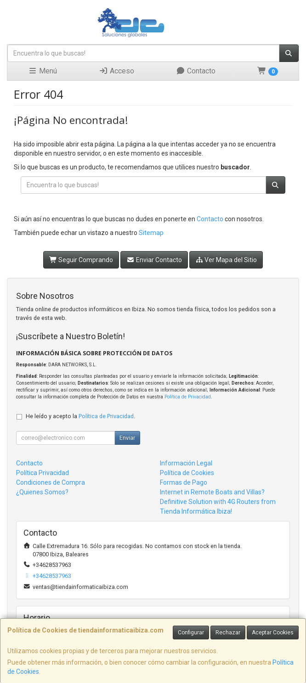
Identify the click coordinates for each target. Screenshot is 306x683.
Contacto (195, 71)
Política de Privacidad (187, 396)
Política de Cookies (187, 472)
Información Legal (186, 463)
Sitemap (151, 232)
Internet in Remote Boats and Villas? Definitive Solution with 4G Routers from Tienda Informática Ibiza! (218, 501)
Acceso (116, 71)
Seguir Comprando (81, 259)
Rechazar (227, 632)
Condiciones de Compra (50, 482)
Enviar (127, 438)
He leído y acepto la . (80, 416)
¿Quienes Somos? (42, 492)
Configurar (191, 632)
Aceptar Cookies (273, 632)
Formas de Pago (183, 482)
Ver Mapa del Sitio (226, 259)
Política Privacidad (42, 472)
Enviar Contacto (154, 259)
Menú (42, 71)
